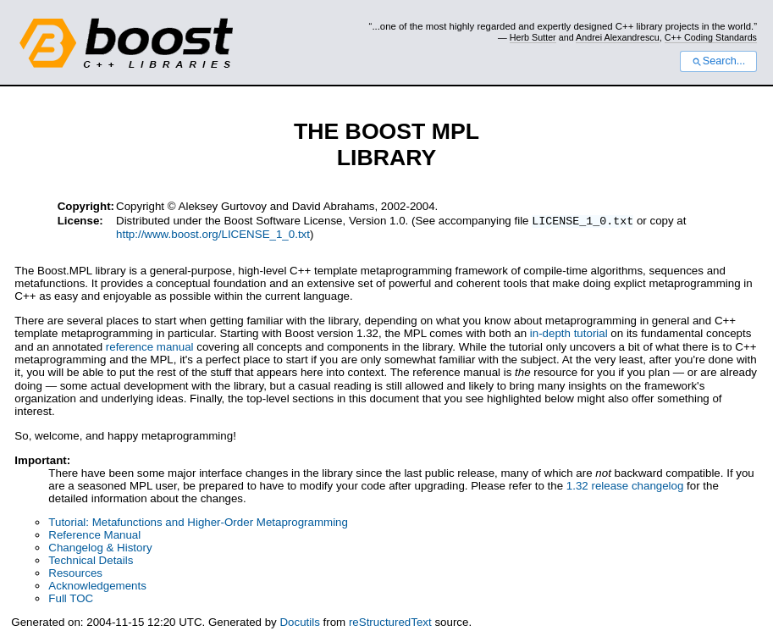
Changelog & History (100, 549)
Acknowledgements (97, 587)
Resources (75, 574)
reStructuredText (390, 623)
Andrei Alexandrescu (618, 37)
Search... (718, 61)
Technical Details (90, 562)
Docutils (299, 623)
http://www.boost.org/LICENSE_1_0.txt (213, 236)
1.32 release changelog (625, 487)
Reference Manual (94, 536)
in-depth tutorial (569, 335)
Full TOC (70, 600)
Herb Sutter (533, 37)
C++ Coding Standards (711, 37)
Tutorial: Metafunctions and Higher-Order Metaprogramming (198, 523)
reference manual (150, 348)
